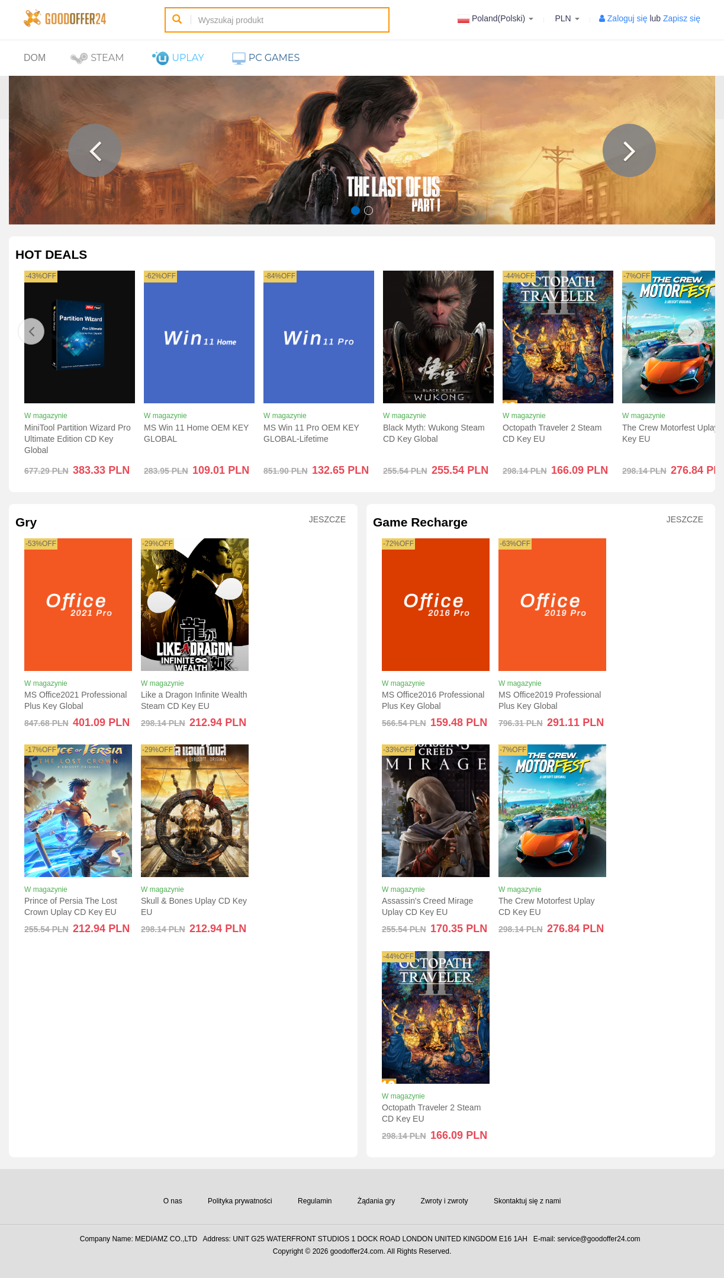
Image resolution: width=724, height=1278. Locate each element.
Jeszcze (327, 519)
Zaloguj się (627, 18)
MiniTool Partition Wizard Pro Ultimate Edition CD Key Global (77, 439)
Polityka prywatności (240, 1201)
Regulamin (315, 1201)
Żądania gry (376, 1201)
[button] (94, 150)
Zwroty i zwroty (444, 1201)
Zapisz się (681, 18)
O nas (172, 1201)
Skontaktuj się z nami (527, 1201)
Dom (35, 58)
